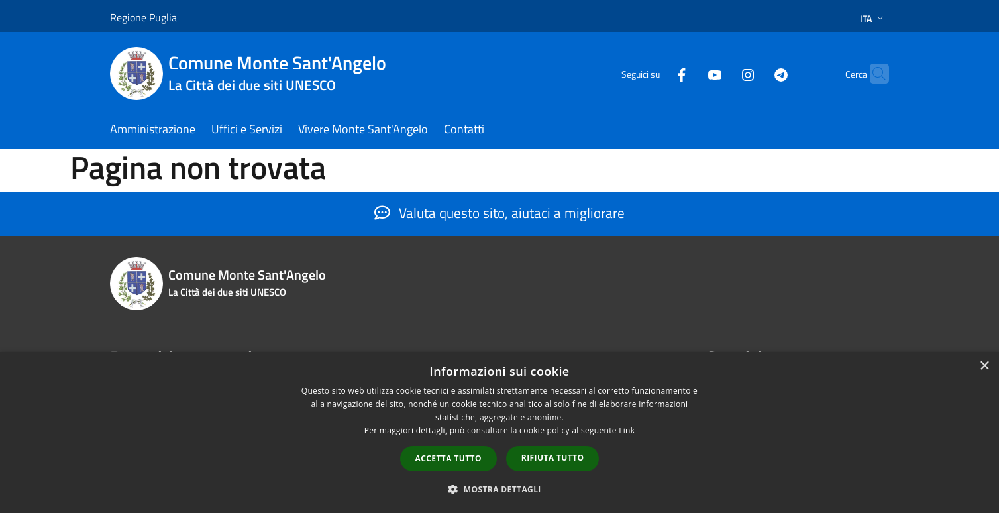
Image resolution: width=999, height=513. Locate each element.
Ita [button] (873, 18)
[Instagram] (722, 73)
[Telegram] (755, 73)
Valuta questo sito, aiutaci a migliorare (499, 212)
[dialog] (499, 432)
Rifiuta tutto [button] (552, 457)
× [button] (984, 366)
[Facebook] (656, 73)
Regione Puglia (143, 17)
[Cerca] (873, 73)
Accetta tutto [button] (448, 458)
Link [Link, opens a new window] (627, 430)
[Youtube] (689, 73)
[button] (499, 489)
